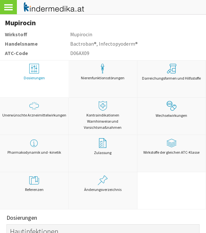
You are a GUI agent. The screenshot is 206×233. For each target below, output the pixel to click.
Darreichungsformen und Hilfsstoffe (171, 72)
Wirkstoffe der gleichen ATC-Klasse (171, 146)
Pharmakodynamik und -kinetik (34, 146)
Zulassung (102, 146)
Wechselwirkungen (171, 109)
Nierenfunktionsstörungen (103, 72)
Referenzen (34, 183)
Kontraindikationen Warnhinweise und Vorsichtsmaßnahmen (103, 115)
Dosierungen (34, 72)
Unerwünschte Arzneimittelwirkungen (34, 109)
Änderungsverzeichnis (103, 183)
